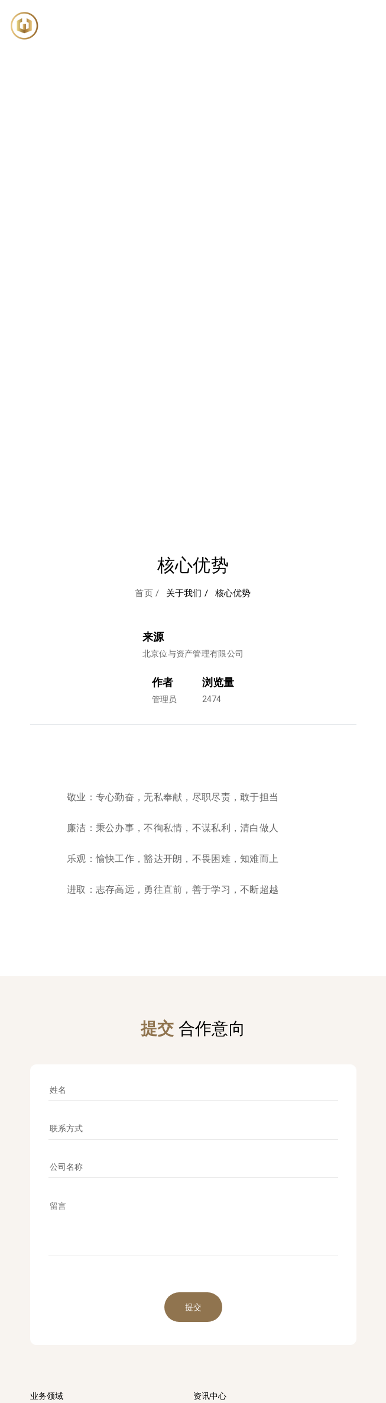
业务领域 (47, 1396)
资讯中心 (210, 1396)
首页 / (147, 593)
